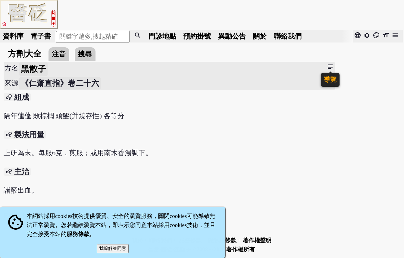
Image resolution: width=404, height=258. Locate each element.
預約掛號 (197, 36)
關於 (260, 36)
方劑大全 (25, 53)
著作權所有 (240, 249)
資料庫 (13, 36)
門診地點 (162, 36)
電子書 (40, 36)
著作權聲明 (257, 240)
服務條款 (78, 234)
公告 (232, 36)
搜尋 (85, 54)
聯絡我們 (288, 36)
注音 (59, 54)
